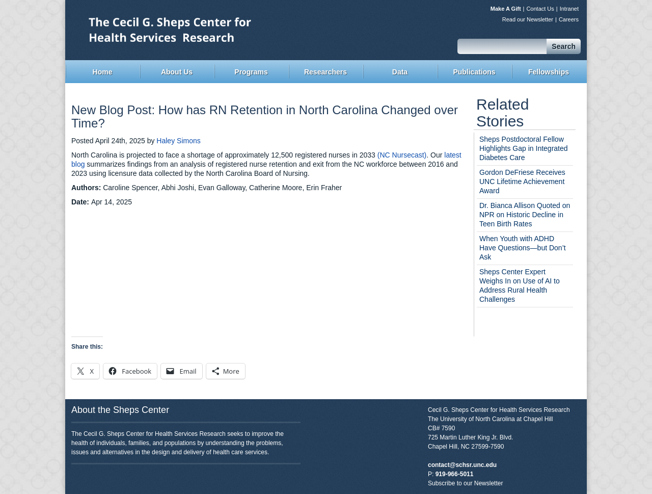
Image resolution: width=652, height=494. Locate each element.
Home (103, 72)
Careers (569, 19)
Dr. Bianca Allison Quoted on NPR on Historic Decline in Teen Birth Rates (524, 214)
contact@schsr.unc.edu (462, 465)
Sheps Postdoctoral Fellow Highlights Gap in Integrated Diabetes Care (523, 148)
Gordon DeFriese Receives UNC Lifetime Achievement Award (522, 181)
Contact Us (540, 9)
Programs (250, 72)
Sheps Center (196, 29)
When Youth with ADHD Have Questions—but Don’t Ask (522, 248)
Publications (474, 72)
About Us (177, 72)
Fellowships (548, 72)
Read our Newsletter (527, 19)
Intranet (569, 9)
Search (564, 46)
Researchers (325, 72)
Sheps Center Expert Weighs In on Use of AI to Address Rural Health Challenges (519, 285)
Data (400, 72)
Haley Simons (178, 141)
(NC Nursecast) (401, 155)
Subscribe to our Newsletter (465, 483)
